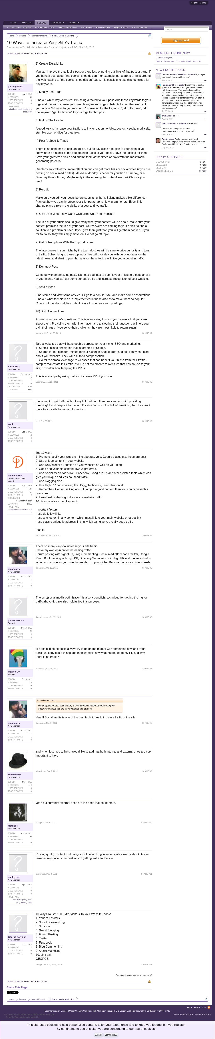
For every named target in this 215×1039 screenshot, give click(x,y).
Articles (27, 23)
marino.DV (14, 671)
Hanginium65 (168, 85)
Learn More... (111, 1035)
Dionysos (168, 58)
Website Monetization (67, 27)
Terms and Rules (183, 1014)
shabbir (191, 74)
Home (14, 23)
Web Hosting (87, 27)
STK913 (202, 171)
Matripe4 (13, 825)
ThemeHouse (46, 1017)
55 (31, 836)
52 (31, 435)
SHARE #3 (147, 421)
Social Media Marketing (36, 47)
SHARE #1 (147, 333)
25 (31, 377)
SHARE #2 (147, 382)
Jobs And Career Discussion (18, 27)
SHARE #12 (146, 964)
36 (31, 97)
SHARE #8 (147, 723)
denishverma (15, 475)
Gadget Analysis (121, 27)
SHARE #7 (147, 668)
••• (205, 80)
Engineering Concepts (45, 27)
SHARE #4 (147, 535)
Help (189, 1007)
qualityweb (14, 877)
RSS (209, 1007)
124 (30, 489)
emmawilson (168, 116)
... (152, 27)
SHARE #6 (147, 617)
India (30, 390)
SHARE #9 (147, 771)
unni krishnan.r (169, 123)
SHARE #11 (146, 874)
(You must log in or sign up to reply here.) (133, 975)
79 (31, 682)
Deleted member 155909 (173, 74)
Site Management (139, 27)
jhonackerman (16, 620)
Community (58, 23)
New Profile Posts (171, 69)
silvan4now (14, 774)
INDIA (29, 504)
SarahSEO (14, 366)
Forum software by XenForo (29, 1014)
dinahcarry (14, 569)
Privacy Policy (202, 1014)
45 (31, 580)
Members (74, 23)
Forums (41, 23)
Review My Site (103, 27)
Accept (98, 1035)
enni (10, 424)
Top (204, 1007)
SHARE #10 (146, 822)
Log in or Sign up (198, 3)
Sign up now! (181, 40)
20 (31, 631)
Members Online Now (173, 53)
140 (30, 785)
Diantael (159, 58)
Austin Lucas (168, 139)
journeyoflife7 (69, 47)
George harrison (17, 937)
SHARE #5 (147, 568)
